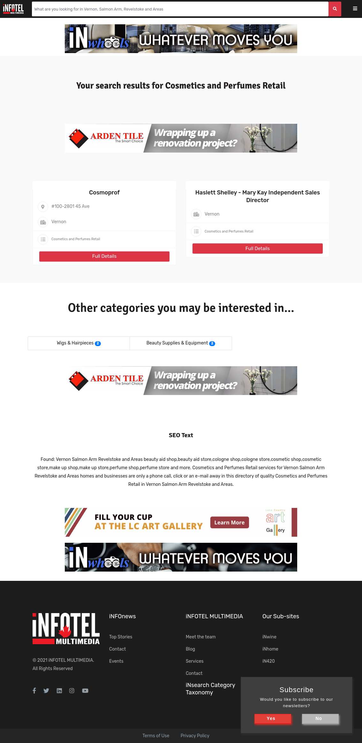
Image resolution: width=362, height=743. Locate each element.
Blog (190, 649)
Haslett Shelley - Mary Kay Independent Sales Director (257, 196)
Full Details (104, 256)
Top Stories (120, 637)
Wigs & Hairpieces (75, 343)
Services (195, 661)
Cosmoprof (104, 192)
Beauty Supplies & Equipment (177, 343)
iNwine (269, 637)
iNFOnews (122, 616)
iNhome (270, 649)
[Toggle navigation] (359, 9)
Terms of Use (155, 736)
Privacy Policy (195, 736)
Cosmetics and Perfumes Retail (75, 239)
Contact (117, 649)
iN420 (268, 661)
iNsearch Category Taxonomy (210, 689)
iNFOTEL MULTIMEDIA (71, 660)
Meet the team (201, 637)
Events (116, 661)
